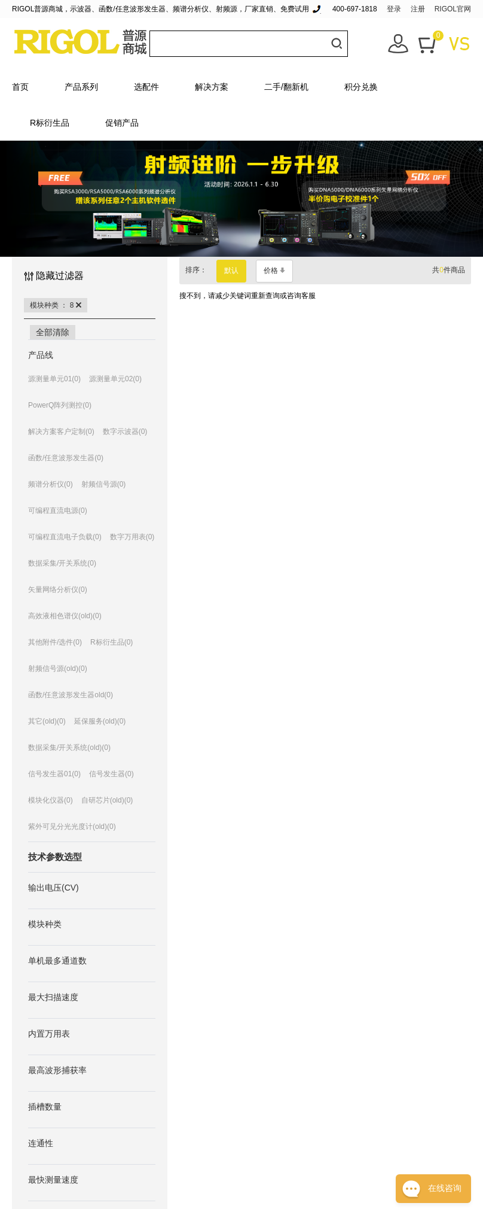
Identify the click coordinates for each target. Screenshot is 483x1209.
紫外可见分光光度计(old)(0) (72, 826)
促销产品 (122, 122)
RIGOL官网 (453, 9)
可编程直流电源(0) (57, 510)
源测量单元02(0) (115, 379)
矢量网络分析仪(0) (57, 589)
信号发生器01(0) (54, 774)
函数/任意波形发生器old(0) (70, 695)
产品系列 (81, 87)
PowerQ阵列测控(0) (59, 405)
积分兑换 (361, 87)
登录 (394, 9)
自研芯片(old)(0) (107, 800)
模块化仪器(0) (50, 800)
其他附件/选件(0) (55, 642)
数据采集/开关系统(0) (62, 563)
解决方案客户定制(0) (61, 431)
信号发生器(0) (111, 774)
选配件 (146, 87)
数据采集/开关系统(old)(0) (69, 747)
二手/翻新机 (286, 87)
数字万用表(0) (132, 537)
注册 (418, 9)
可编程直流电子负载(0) (65, 537)
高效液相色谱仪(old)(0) (65, 616)
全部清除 (52, 332)
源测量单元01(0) (54, 379)
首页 (20, 87)
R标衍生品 (49, 122)
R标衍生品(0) (111, 642)
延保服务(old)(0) (100, 721)
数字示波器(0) (125, 431)
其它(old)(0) (47, 721)
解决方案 (211, 87)
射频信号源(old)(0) (57, 668)
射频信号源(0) (103, 484)
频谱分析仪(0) (50, 484)
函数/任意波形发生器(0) (65, 458)
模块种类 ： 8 (55, 305)
